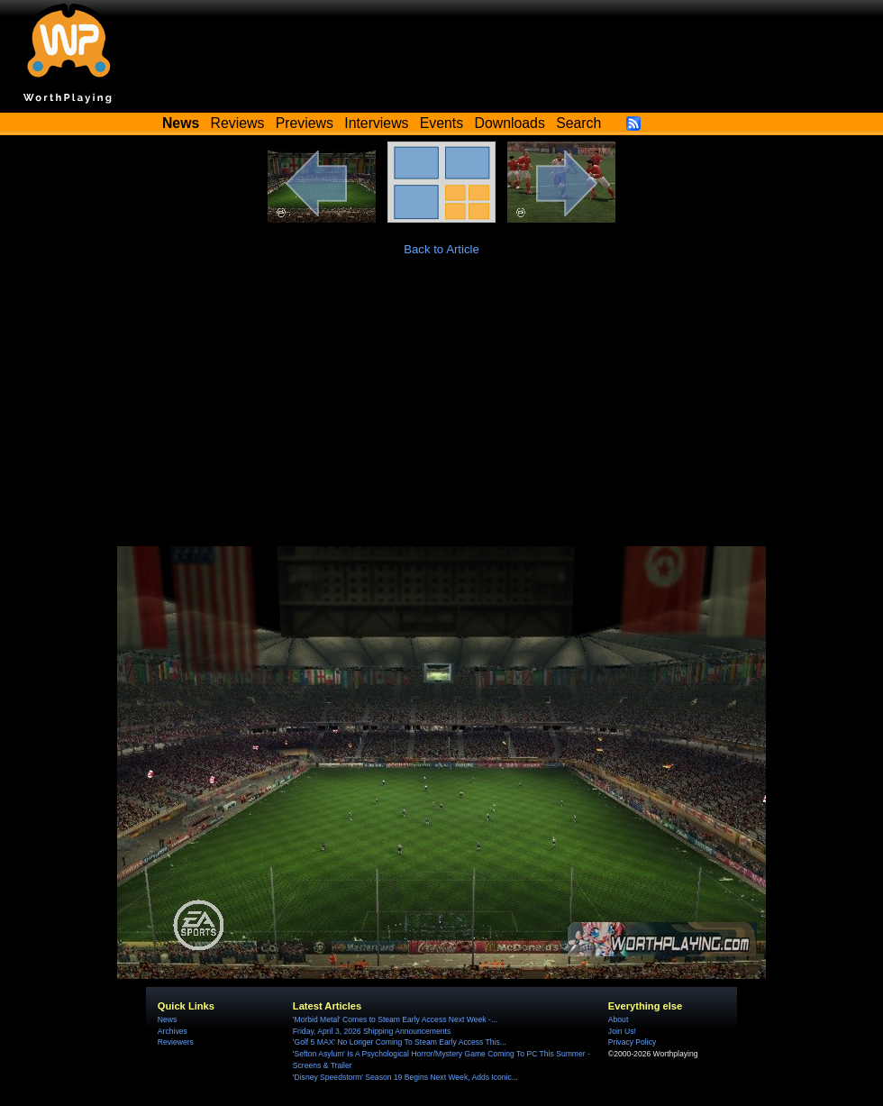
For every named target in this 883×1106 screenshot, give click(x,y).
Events (441, 123)
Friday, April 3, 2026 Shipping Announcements (372, 1031)
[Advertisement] (441, 411)
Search (578, 123)
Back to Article (441, 249)
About (618, 1019)
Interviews (376, 123)
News (167, 1019)
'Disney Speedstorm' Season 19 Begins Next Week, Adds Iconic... (405, 1077)
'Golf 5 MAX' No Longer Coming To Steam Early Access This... (399, 1042)
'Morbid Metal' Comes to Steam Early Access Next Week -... (395, 1019)
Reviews (238, 123)
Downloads (510, 123)
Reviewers (176, 1042)
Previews (304, 123)
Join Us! (622, 1031)
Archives (172, 1031)
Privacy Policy (632, 1042)
